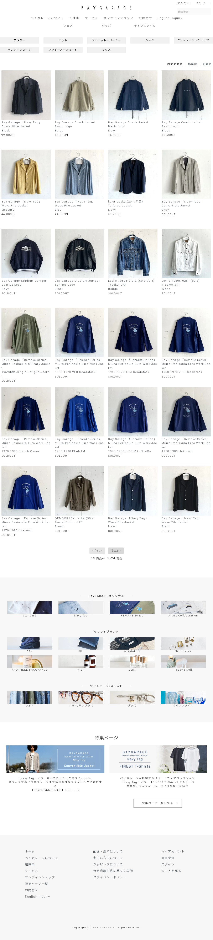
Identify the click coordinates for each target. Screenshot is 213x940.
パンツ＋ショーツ (19, 49)
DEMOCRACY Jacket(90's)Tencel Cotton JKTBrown (75, 522)
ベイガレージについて (47, 18)
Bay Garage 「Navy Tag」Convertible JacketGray (182, 205)
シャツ (150, 40)
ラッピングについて (108, 864)
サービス (91, 18)
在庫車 (74, 18)
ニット (63, 40)
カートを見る (171, 870)
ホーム (30, 851)
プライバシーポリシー (109, 877)
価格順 (192, 64)
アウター (19, 40)
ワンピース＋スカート (62, 49)
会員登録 (168, 858)
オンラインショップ (119, 18)
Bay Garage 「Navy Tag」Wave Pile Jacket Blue (75, 205)
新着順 (207, 64)
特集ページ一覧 (36, 883)
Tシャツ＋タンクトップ (193, 40)
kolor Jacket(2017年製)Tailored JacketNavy (125, 205)
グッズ (106, 25)
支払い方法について (108, 858)
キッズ (106, 49)
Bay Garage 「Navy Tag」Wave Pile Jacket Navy (128, 522)
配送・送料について (108, 851)
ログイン (168, 864)
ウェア (68, 25)
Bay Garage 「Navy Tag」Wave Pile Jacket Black (182, 522)
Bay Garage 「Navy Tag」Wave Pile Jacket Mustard (21, 205)
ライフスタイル (145, 25)
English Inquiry (170, 18)
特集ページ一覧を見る (157, 803)
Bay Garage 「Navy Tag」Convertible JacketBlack (21, 126)
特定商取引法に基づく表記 (113, 870)
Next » (116, 550)
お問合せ (145, 18)
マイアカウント (173, 851)
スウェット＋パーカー (106, 40)
